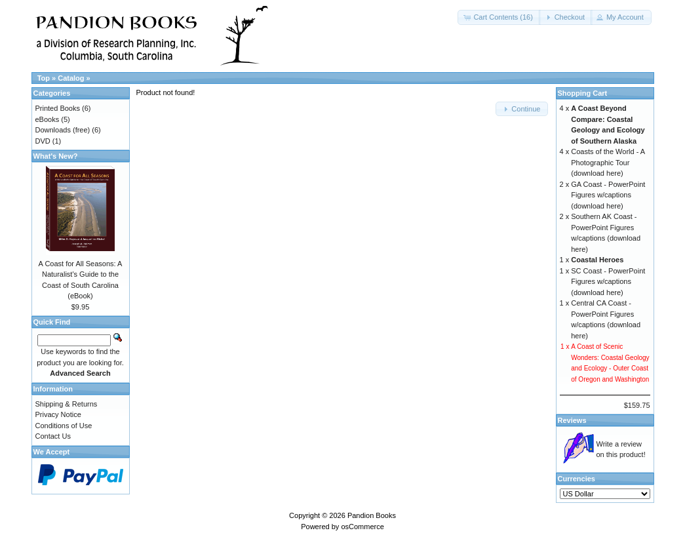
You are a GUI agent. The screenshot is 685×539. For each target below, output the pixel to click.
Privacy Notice (58, 414)
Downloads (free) (62, 130)
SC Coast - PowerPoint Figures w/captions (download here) (608, 281)
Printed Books (57, 108)
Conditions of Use (63, 425)
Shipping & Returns (66, 404)
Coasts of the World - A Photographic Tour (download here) (607, 162)
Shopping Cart (583, 93)
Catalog (71, 78)
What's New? (55, 156)
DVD (42, 141)
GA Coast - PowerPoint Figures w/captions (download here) (608, 195)
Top (43, 78)
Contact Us (53, 436)
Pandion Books (371, 515)
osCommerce (362, 526)
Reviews (572, 420)
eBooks (47, 119)
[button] (499, 17)
